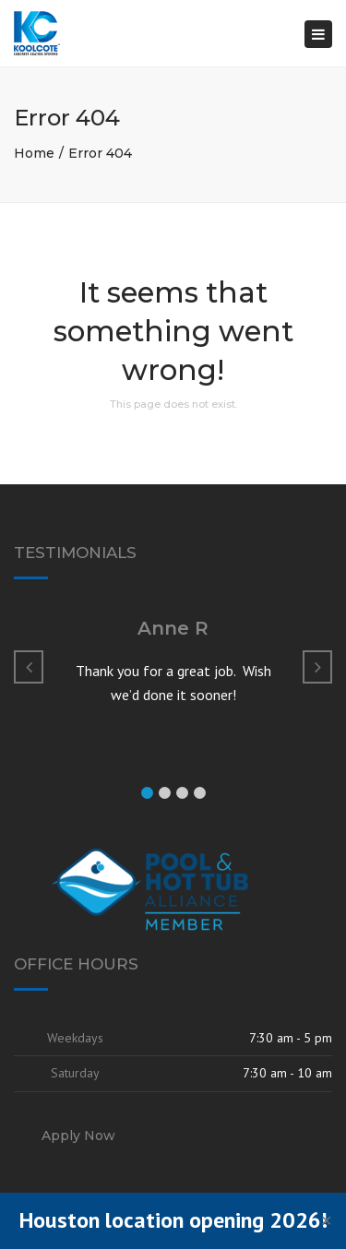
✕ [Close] (326, 1220)
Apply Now (78, 1135)
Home (34, 153)
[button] (147, 793)
